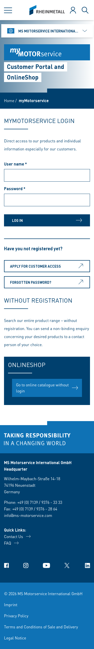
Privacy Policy (16, 615)
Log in (47, 220)
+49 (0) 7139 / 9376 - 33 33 (39, 502)
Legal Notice (15, 637)
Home (9, 100)
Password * (14, 188)
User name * (15, 164)
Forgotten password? (47, 282)
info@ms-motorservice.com (28, 515)
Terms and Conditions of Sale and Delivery (41, 626)
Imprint (10, 604)
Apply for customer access (47, 266)
